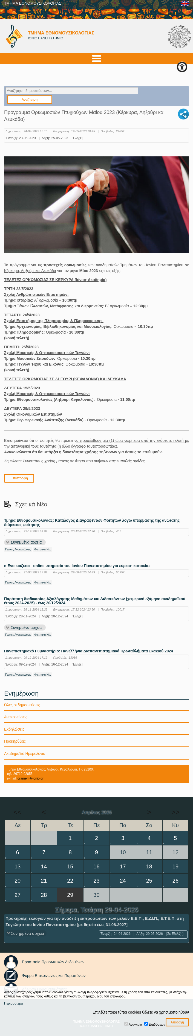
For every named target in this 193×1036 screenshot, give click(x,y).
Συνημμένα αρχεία (26, 542)
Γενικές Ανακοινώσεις (18, 549)
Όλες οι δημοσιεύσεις (22, 705)
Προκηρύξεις (15, 741)
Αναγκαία (135, 1024)
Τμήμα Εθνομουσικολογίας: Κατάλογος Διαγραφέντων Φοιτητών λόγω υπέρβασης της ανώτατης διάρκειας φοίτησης (92, 522)
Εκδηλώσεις (14, 729)
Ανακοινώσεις (15, 717)
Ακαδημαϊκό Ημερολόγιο (24, 753)
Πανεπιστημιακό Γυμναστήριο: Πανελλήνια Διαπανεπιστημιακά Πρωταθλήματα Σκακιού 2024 (88, 651)
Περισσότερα (13, 1003)
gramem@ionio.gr (31, 778)
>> (175, 812)
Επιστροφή (19, 478)
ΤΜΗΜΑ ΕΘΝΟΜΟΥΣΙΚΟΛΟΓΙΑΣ (32, 3)
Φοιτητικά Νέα (42, 549)
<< (17, 812)
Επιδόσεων (157, 1024)
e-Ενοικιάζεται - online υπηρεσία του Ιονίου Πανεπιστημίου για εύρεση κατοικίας (77, 566)
